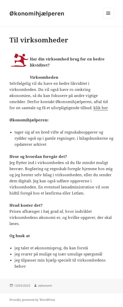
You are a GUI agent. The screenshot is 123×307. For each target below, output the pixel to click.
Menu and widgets (108, 18)
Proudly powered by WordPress (32, 300)
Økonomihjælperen (36, 13)
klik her (100, 107)
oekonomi (45, 285)
